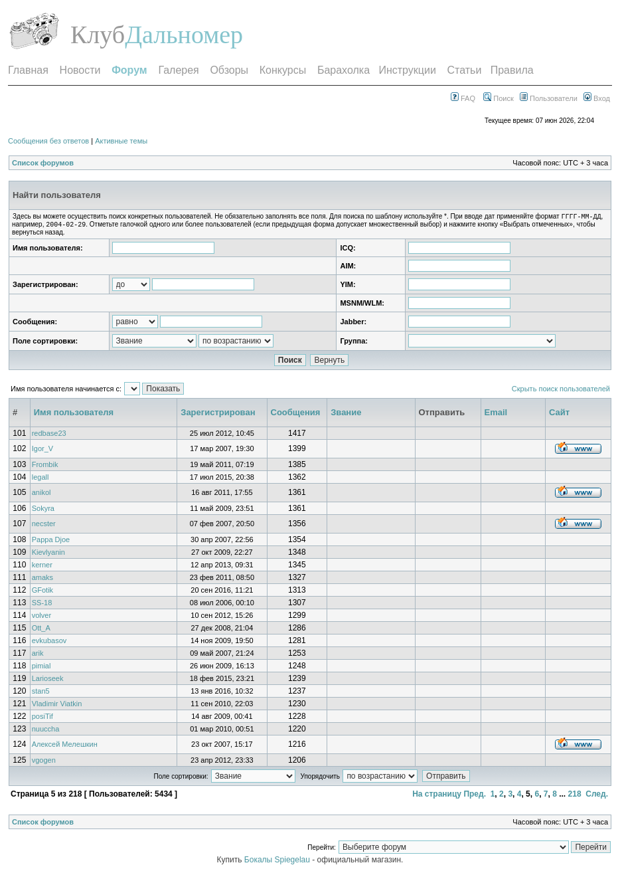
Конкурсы (283, 70)
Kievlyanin (48, 555)
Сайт (559, 415)
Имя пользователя (74, 415)
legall (40, 480)
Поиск (498, 98)
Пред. (474, 796)
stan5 (41, 694)
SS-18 (42, 605)
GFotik (42, 593)
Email (496, 415)
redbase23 (49, 436)
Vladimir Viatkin (57, 706)
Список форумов (43, 163)
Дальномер (184, 35)
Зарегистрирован (218, 415)
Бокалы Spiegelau (278, 862)
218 (574, 796)
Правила (512, 70)
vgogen (44, 763)
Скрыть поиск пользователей (561, 391)
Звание (346, 415)
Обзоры (229, 70)
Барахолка (343, 70)
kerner (42, 567)
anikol (41, 495)
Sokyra (43, 511)
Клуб (97, 35)
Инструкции (406, 70)
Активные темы (121, 141)
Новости (80, 70)
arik (38, 656)
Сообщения (296, 415)
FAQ (463, 98)
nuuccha (46, 731)
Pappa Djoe (51, 542)
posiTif (42, 719)
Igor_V (42, 451)
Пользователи (549, 98)
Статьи (464, 70)
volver (41, 618)
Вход (596, 98)
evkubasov (49, 643)
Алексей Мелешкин (65, 747)
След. (596, 796)
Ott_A (41, 630)
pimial (41, 668)
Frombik (45, 467)
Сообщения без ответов (48, 141)
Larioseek (48, 681)
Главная (28, 70)
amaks (42, 580)
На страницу (436, 796)
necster (44, 526)
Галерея (178, 70)
